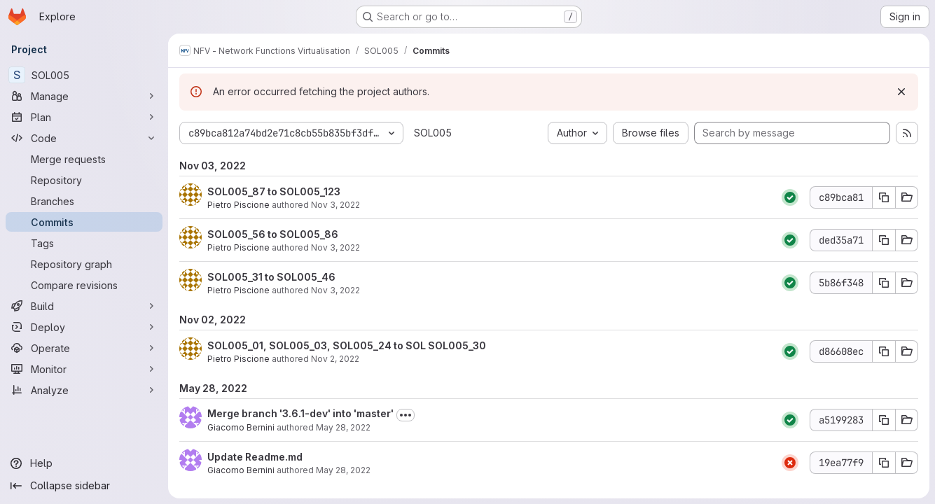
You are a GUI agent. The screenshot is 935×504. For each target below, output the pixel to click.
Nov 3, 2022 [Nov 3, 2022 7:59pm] (335, 205)
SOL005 (433, 133)
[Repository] (84, 180)
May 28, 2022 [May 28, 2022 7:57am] (343, 470)
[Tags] (84, 243)
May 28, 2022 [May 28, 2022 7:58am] (343, 427)
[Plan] (84, 117)
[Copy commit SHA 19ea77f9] (884, 462)
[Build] (84, 306)
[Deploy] (84, 327)
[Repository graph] (84, 264)
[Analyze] (84, 390)
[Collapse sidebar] (84, 486)
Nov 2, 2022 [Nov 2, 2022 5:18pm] (335, 359)
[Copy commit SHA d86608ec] (884, 351)
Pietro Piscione (238, 205)
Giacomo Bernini (241, 427)
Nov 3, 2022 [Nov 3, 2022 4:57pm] (335, 247)
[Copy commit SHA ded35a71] (884, 240)
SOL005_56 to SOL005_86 (272, 234)
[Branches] (84, 201)
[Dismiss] (901, 91)
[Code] (84, 138)
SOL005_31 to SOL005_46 (271, 277)
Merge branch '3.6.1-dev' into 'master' (300, 413)
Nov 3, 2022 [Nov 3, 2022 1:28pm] (335, 290)
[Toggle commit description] (405, 415)
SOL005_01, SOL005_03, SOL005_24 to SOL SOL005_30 (346, 345)
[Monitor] (84, 369)
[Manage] (84, 96)
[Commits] (84, 222)
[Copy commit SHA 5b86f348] (884, 283)
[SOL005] (84, 75)
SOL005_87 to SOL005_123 (273, 191)
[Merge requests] (84, 159)
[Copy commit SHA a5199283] (884, 420)
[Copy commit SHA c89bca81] (884, 197)
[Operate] (84, 348)
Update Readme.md (255, 457)
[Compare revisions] (84, 285)
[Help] (84, 463)
